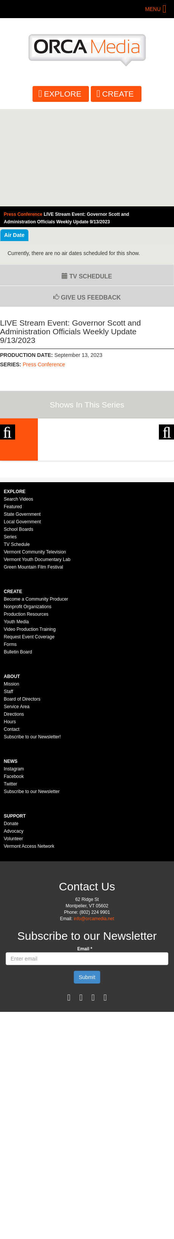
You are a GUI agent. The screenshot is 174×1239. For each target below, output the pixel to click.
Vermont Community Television (35, 649)
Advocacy (13, 928)
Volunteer (13, 936)
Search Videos (18, 596)
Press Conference (44, 364)
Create (118, 93)
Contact (11, 826)
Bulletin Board (18, 749)
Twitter (10, 881)
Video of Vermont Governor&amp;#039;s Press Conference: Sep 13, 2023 (87, 158)
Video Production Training (30, 726)
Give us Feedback (87, 297)
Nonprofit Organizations (27, 704)
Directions (14, 811)
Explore (62, 93)
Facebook (14, 873)
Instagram (14, 866)
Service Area (17, 804)
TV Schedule (87, 276)
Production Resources (26, 711)
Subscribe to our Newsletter (31, 889)
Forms (10, 741)
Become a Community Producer (36, 696)
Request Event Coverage (29, 734)
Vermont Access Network (29, 943)
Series (10, 634)
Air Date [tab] (14, 235)
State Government (22, 611)
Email (84, 1046)
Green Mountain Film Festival (33, 664)
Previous (7, 462)
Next (166, 462)
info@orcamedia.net (94, 1016)
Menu (153, 9)
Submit (87, 1074)
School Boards (18, 626)
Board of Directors (22, 796)
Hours (10, 819)
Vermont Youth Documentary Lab (37, 656)
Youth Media (16, 719)
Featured (13, 604)
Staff (8, 789)
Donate (11, 921)
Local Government (22, 619)
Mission (11, 781)
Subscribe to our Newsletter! (32, 834)
